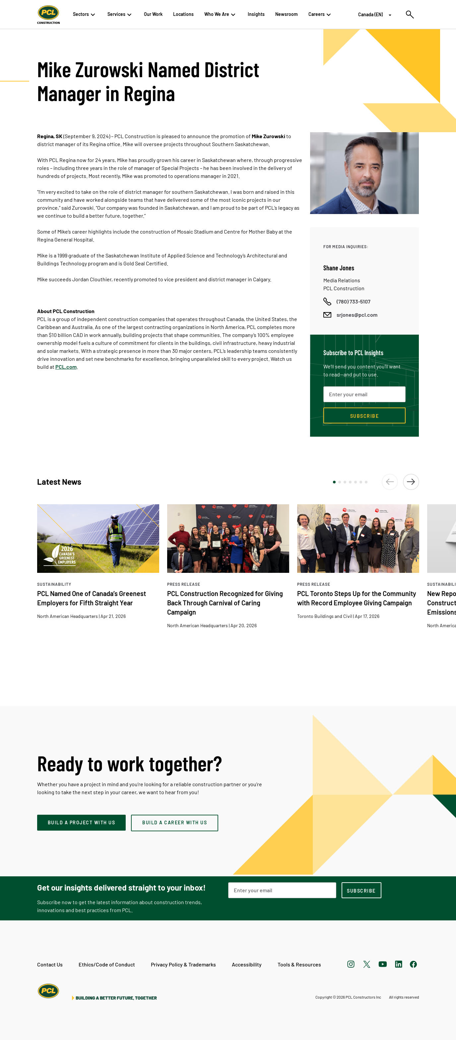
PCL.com (66, 366)
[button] (334, 482)
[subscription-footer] (361, 890)
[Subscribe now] (364, 415)
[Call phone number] (346, 301)
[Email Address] (282, 890)
